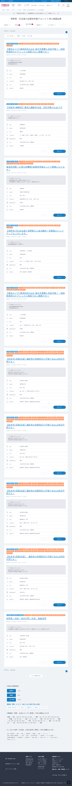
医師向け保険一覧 (29, 761)
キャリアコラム (41, 768)
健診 (18, 733)
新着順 (18, 35)
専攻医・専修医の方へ (56, 764)
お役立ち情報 (34, 5)
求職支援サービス (56, 756)
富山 (30, 718)
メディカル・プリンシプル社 (58, 775)
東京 (41, 716)
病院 (36, 707)
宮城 (23, 716)
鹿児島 (34, 722)
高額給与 (29, 707)
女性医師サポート (56, 762)
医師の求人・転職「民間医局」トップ (60, 769)
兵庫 (15, 720)
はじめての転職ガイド (42, 759)
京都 (12, 720)
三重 (53, 718)
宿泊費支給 (20, 737)
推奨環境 (43, 782)
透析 (22, 733)
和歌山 (23, 720)
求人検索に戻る (37, 675)
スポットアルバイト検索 (10, 768)
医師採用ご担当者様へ (55, 1)
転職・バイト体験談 (42, 762)
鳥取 (39, 720)
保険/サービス (49, 5)
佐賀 (21, 722)
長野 (18, 718)
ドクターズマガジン (42, 764)
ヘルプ (33, 1)
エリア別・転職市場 (42, 761)
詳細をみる (59, 93)
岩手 (20, 716)
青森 (18, 716)
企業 (23, 735)
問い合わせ (44, 1)
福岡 (18, 722)
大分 (29, 722)
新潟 (20, 718)
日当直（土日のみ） (12, 707)
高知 (8, 722)
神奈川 (49, 716)
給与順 (23, 35)
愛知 (45, 718)
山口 (44, 720)
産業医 (34, 733)
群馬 (58, 716)
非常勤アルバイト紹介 (56, 761)
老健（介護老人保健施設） (13, 735)
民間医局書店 (28, 764)
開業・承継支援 (29, 762)
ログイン (66, 1)
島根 (41, 720)
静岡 (51, 718)
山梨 (15, 718)
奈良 (20, 720)
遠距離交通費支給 (11, 737)
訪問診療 (28, 733)
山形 (28, 716)
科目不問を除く (34, 735)
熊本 (26, 722)
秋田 (26, 716)
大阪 (9, 720)
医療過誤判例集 (41, 766)
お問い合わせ (60, 782)
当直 (22, 707)
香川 (54, 720)
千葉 (43, 716)
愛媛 (59, 720)
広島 (34, 720)
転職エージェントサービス (57, 759)
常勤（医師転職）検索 (10, 758)
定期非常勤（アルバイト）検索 (12, 763)
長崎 (23, 722)
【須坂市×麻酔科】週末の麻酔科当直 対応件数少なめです (34, 107)
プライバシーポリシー (30, 782)
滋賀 (17, 720)
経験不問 (27, 737)
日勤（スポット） (44, 737)
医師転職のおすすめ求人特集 (58, 766)
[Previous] (14, 13)
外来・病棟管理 (10, 733)
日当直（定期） (54, 737)
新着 (27, 735)
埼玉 (46, 716)
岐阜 (48, 718)
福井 (35, 718)
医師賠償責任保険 (29, 759)
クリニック (43, 707)
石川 (33, 718)
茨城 (52, 716)
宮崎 (31, 722)
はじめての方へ (42, 5)
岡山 (36, 720)
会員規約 (38, 782)
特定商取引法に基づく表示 (51, 782)
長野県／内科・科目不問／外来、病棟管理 (26, 618)
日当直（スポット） (11, 739)
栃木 (55, 716)
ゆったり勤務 (50, 735)
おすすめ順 (29, 35)
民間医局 (5, 5)
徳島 (57, 720)
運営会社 (23, 782)
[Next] (58, 13)
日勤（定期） (35, 737)
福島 (31, 716)
